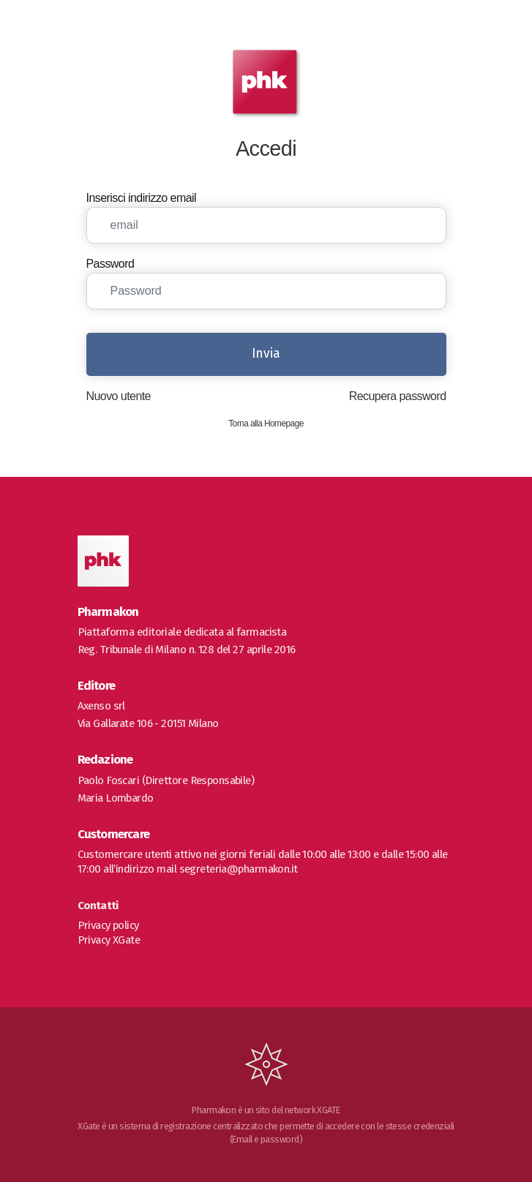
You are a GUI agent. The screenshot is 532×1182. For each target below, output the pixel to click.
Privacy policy (108, 925)
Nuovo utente (118, 396)
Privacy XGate (109, 939)
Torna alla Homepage (266, 423)
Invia (266, 353)
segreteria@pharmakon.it (238, 869)
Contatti (98, 905)
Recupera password (397, 396)
